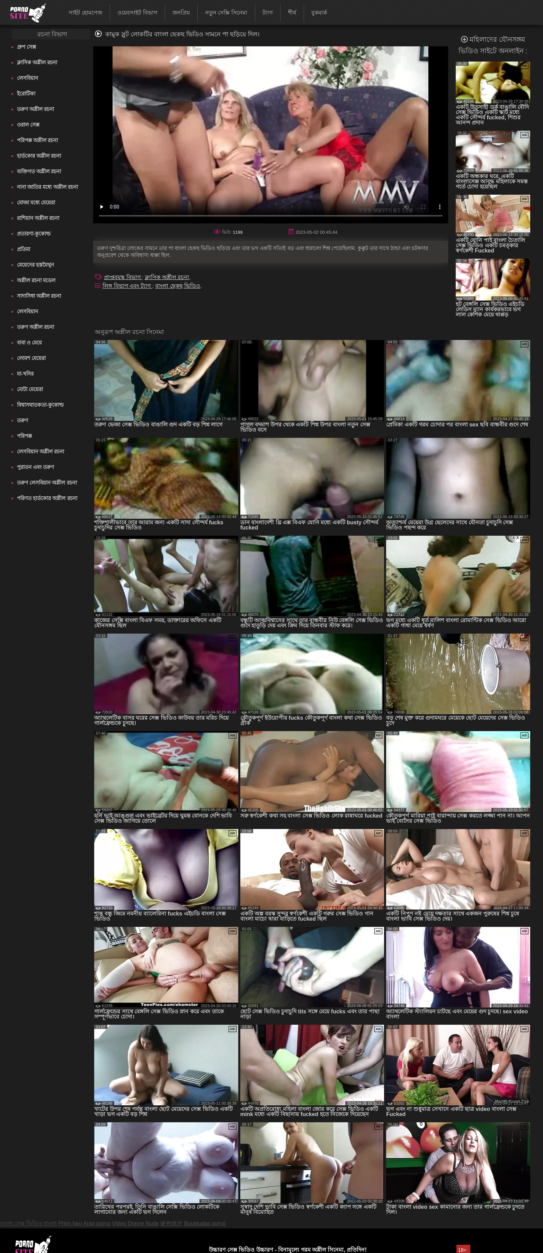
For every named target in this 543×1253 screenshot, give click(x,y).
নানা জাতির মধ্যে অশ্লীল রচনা (47, 187)
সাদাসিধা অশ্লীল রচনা (39, 296)
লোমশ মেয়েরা (31, 358)
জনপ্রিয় (181, 13)
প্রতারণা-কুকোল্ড (34, 234)
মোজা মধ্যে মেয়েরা (36, 202)
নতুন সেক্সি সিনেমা (226, 13)
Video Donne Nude (135, 1223)
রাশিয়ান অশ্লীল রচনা (38, 218)
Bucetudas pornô (205, 1223)
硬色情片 (171, 1223)
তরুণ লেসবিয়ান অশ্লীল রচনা (47, 483)
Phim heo (70, 1223)
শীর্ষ (292, 13)
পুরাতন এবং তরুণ (35, 467)
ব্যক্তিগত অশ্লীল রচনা (39, 171)
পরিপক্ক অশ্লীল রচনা (37, 140)
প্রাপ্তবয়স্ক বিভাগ (123, 277)
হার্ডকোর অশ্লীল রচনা (39, 156)
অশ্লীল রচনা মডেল (36, 280)
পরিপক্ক (24, 436)
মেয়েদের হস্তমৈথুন (35, 265)
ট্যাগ (267, 13)
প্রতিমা (23, 249)
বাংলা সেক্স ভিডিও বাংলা (28, 1223)
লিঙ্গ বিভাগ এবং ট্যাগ (127, 286)
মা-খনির (25, 374)
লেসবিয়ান (27, 78)
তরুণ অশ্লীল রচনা (35, 109)
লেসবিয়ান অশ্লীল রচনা (40, 451)
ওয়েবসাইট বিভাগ (137, 13)
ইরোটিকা (26, 93)
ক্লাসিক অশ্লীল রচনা (37, 62)
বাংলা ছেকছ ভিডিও (177, 286)
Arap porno (96, 1223)
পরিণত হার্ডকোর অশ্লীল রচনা (47, 498)
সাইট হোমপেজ (85, 13)
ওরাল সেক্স (28, 125)
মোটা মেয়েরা (30, 389)
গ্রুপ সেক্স (26, 47)
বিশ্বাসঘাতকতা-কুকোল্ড (40, 405)
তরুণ (22, 420)
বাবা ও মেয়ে (29, 343)
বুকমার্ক (319, 13)
